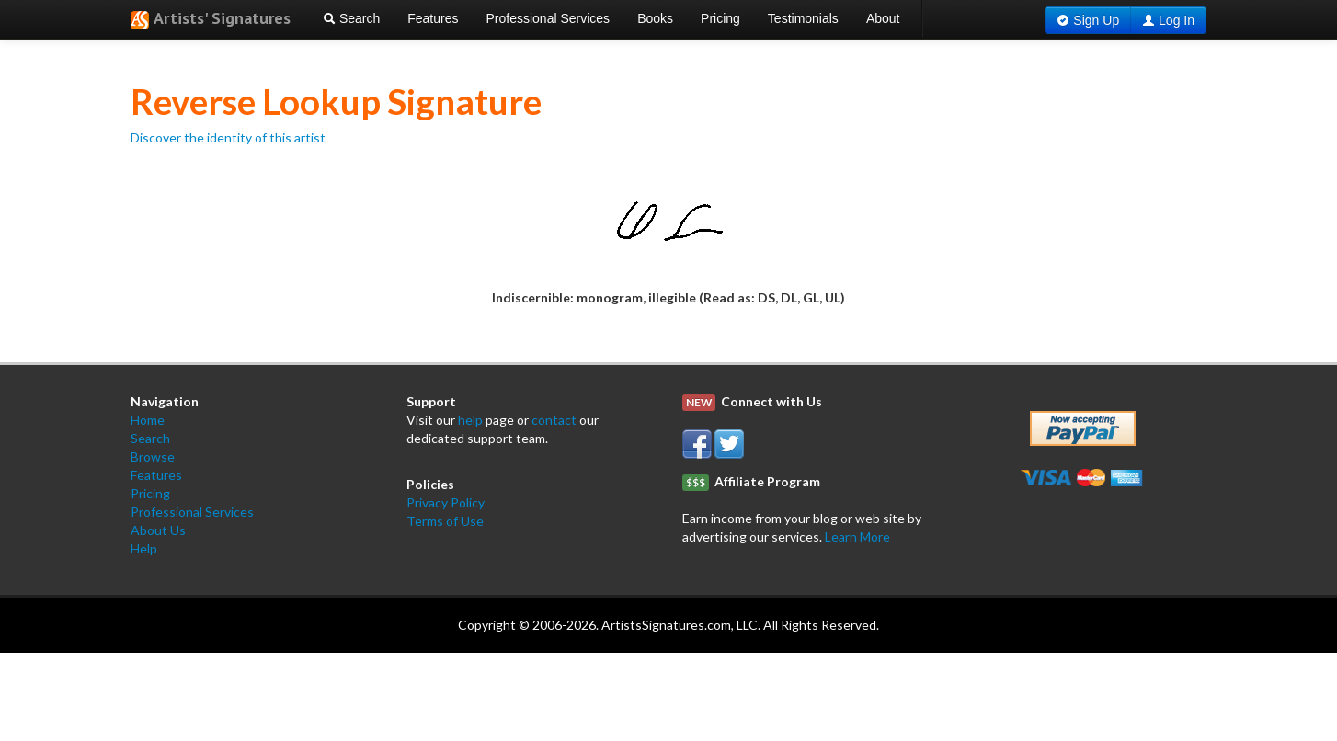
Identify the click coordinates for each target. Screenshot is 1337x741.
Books (655, 18)
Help (144, 548)
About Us (158, 530)
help (470, 420)
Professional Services (548, 18)
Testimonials (803, 18)
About (883, 18)
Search (351, 18)
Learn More (857, 536)
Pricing (720, 18)
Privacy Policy (445, 502)
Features (432, 18)
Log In (1176, 20)
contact (554, 420)
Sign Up (1096, 20)
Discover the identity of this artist (228, 137)
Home (148, 420)
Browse (153, 456)
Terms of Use (445, 521)
